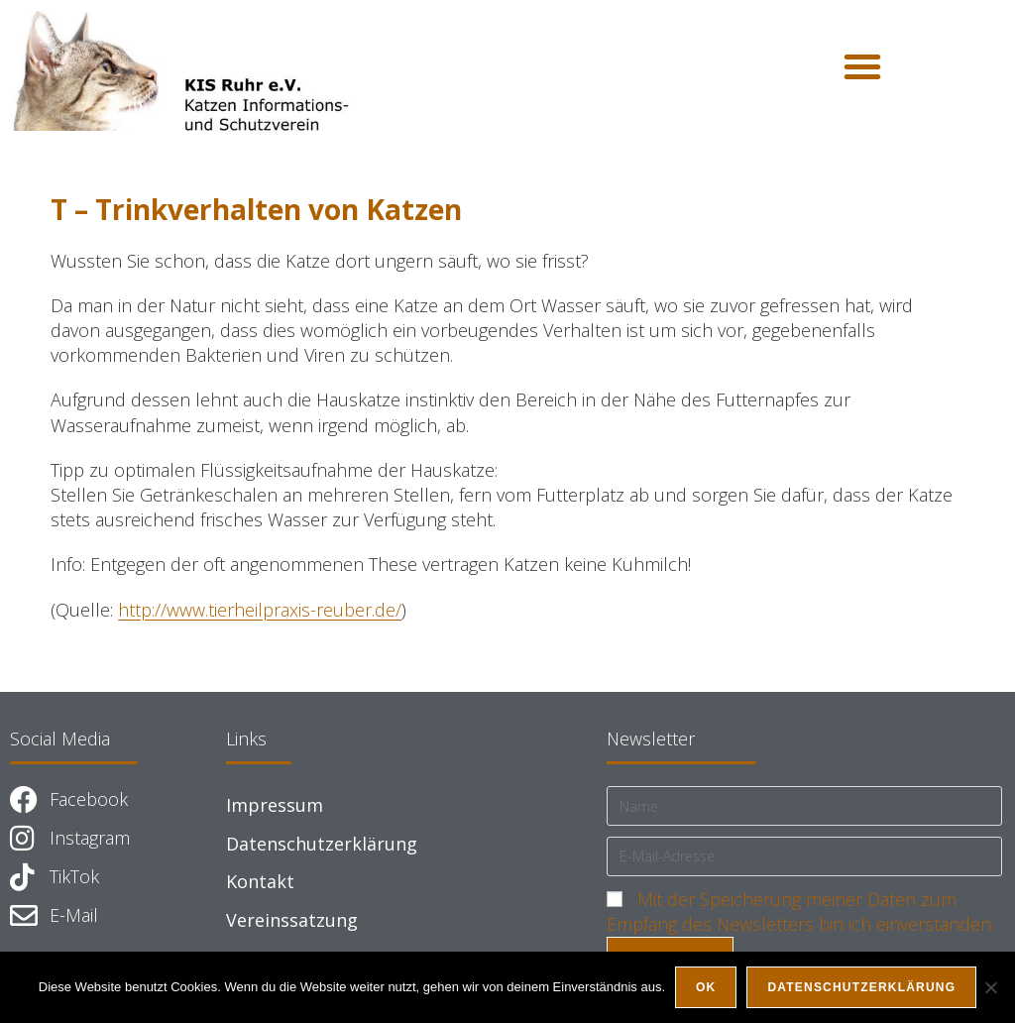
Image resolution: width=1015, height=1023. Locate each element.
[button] (862, 66)
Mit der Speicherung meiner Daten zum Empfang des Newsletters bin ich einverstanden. (800, 911)
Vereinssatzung (292, 920)
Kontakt (260, 881)
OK (706, 987)
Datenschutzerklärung (321, 843)
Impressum (274, 805)
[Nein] (990, 987)
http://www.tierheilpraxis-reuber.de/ (259, 610)
